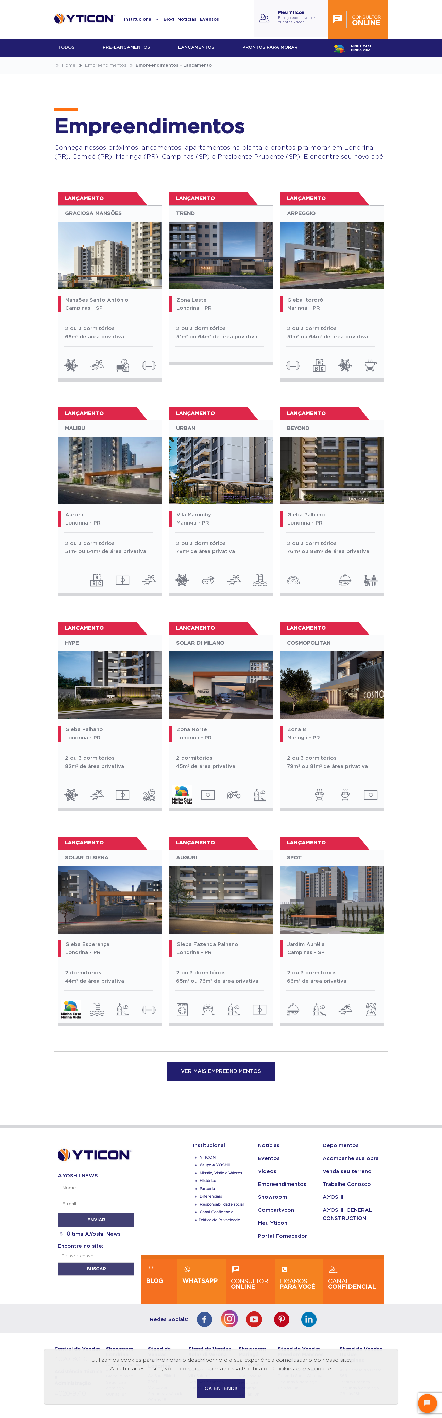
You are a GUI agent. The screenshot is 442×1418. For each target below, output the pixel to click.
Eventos (209, 19)
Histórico (204, 1181)
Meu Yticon (272, 1223)
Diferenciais (207, 1196)
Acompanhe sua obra (351, 1158)
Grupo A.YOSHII (211, 1165)
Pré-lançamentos (126, 47)
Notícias (187, 19)
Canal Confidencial (216, 1212)
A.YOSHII (334, 1197)
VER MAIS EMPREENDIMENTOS (221, 1071)
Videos (267, 1171)
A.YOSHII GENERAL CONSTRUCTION (347, 1214)
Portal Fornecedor (282, 1236)
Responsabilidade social (218, 1204)
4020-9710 (70, 1394)
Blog (169, 19)
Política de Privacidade (216, 1220)
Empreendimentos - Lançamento (170, 65)
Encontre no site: (80, 1246)
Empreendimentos (101, 65)
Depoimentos (341, 1145)
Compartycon (276, 1210)
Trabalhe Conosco (347, 1184)
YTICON (204, 1157)
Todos (66, 47)
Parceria (204, 1189)
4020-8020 (71, 1359)
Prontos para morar (270, 47)
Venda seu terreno (347, 1171)
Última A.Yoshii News (89, 1234)
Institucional (142, 19)
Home (64, 65)
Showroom (272, 1197)
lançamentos (196, 47)
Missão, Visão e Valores (217, 1173)
